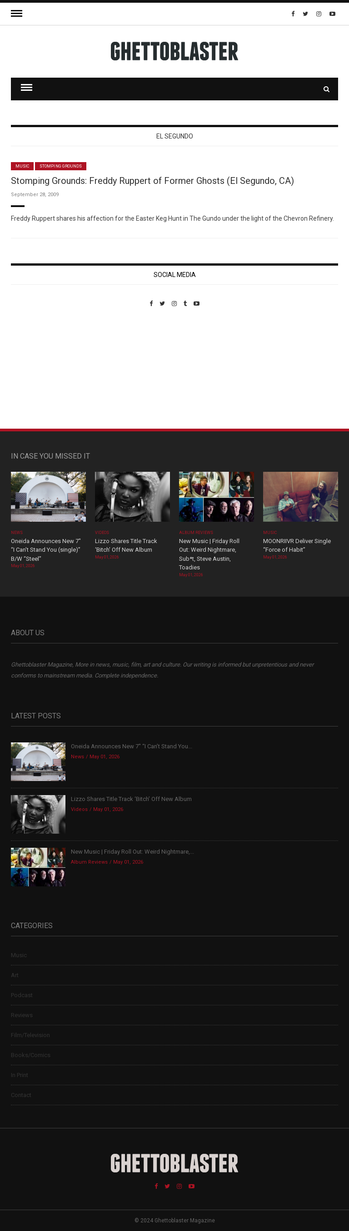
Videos (102, 532)
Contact (21, 1095)
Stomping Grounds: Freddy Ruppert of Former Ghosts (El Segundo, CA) (152, 180)
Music (22, 166)
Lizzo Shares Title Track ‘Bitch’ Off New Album (131, 799)
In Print (19, 1075)
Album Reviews (196, 532)
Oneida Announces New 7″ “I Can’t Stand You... (131, 746)
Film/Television (30, 1035)
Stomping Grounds (61, 166)
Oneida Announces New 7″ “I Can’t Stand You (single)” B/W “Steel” (46, 550)
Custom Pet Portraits (37, 369)
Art (15, 975)
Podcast (22, 995)
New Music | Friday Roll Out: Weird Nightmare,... (132, 851)
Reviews (22, 1015)
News (17, 532)
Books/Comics (30, 1055)
